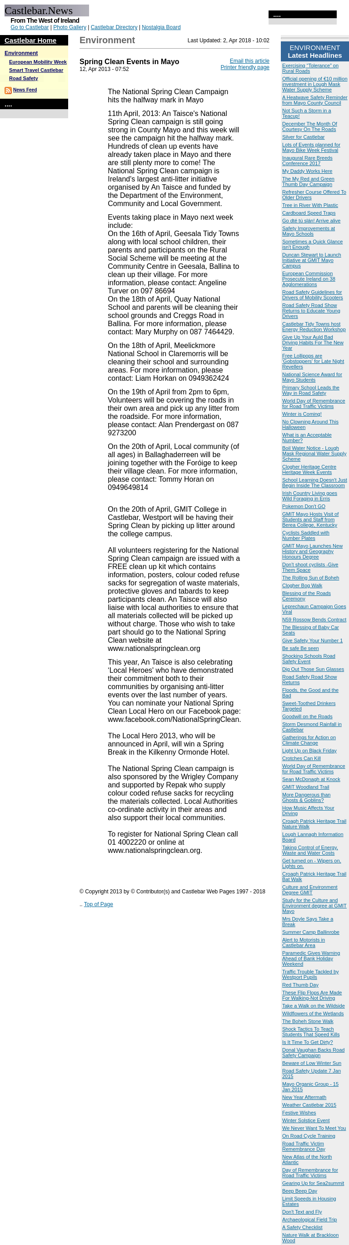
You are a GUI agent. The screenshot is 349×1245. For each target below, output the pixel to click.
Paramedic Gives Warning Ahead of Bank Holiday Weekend (311, 958)
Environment (21, 53)
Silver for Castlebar (303, 137)
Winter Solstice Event (306, 1120)
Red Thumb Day (300, 985)
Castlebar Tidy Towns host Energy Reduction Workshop (314, 326)
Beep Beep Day (299, 1191)
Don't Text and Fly (302, 1212)
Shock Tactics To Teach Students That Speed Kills (310, 1031)
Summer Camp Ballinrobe (310, 932)
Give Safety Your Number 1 (312, 640)
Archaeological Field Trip (309, 1219)
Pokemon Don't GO (303, 506)
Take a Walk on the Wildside (313, 1005)
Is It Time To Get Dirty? (307, 1042)
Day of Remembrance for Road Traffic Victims (310, 1172)
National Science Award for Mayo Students (312, 377)
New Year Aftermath (304, 1097)
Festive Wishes (299, 1112)
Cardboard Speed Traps (308, 213)
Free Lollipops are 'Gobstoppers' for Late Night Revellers (313, 361)
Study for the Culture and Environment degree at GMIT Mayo (314, 905)
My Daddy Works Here (307, 171)
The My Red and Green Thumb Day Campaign (308, 181)
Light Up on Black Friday (309, 750)
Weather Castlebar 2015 (309, 1105)
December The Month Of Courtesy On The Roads (309, 126)
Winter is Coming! (302, 414)
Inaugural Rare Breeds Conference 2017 (307, 160)
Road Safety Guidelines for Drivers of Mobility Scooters (312, 294)
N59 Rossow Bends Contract (314, 619)
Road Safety (23, 78)
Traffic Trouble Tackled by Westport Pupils (310, 974)
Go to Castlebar (29, 27)
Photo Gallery (69, 27)
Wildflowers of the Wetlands (313, 1013)
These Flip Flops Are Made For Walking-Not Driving (312, 995)
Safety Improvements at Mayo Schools (308, 231)
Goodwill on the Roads (307, 716)
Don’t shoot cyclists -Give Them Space (310, 567)
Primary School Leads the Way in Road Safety (310, 390)
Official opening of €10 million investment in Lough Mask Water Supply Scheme (315, 84)
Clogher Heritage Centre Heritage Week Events (309, 469)
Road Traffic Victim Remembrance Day (303, 1146)
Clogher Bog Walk (302, 585)
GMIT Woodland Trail (305, 787)
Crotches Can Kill (301, 758)
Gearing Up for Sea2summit (313, 1183)
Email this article (249, 61)
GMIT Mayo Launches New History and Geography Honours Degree (312, 551)
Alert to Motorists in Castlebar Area (303, 942)
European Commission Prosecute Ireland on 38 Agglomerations (308, 279)
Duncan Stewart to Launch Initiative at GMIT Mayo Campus (311, 260)
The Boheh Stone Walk (308, 1021)
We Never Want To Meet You (314, 1128)
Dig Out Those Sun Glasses (313, 669)
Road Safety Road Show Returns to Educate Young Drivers (311, 310)
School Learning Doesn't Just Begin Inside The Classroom (314, 482)
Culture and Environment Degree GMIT (310, 889)
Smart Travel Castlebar (36, 70)
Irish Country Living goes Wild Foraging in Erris (309, 495)
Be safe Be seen (300, 648)
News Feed (25, 89)
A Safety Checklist (302, 1227)
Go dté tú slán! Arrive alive (311, 220)
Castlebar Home (30, 40)
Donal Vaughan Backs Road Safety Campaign (313, 1052)
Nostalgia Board (161, 27)
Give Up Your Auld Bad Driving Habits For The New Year (313, 342)
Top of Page (98, 904)
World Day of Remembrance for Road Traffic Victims (313, 403)
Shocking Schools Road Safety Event (308, 658)
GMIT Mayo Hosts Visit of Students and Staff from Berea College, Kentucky (310, 519)
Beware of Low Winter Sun (311, 1063)
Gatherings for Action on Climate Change (309, 740)
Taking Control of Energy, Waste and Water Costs (310, 850)
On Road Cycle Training (308, 1136)
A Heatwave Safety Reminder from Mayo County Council (315, 100)
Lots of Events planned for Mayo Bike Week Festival (311, 147)
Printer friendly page (245, 67)
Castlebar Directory (114, 27)
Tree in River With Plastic (310, 205)
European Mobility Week (38, 62)
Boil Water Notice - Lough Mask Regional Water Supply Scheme (314, 453)
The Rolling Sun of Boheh (310, 577)
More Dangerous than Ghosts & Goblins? (306, 797)
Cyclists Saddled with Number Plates (305, 535)
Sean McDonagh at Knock (311, 779)
